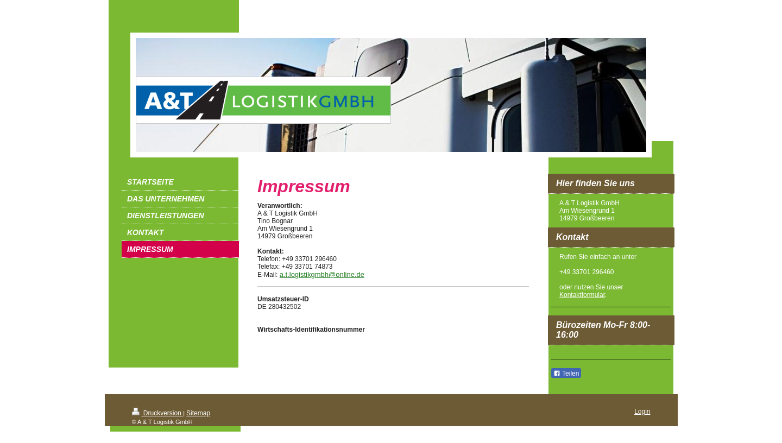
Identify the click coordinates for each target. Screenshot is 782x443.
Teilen (566, 373)
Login (642, 411)
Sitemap (198, 413)
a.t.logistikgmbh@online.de (322, 274)
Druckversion (158, 413)
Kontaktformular (582, 295)
